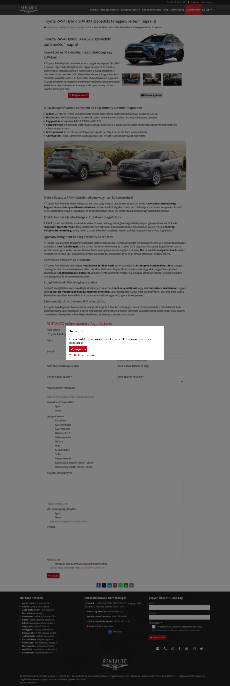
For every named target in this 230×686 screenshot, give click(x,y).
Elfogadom (78, 349)
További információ (80, 355)
